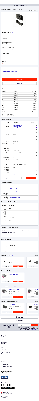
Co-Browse (4, 368)
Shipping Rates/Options (5, 352)
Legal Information (4, 355)
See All (11, 255)
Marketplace (3, 336)
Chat (3, 361)
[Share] (37, 10)
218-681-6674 (4, 364)
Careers (2, 339)
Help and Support (4, 349)
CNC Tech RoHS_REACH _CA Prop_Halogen (17, 193)
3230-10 (14, 174)
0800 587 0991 (5, 363)
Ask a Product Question (27, 235)
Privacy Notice (33, 329)
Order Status (3, 351)
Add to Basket (19, 79)
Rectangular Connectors (17, 126)
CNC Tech (3, 39)
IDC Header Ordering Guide (15, 197)
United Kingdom (4, 392)
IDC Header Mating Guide (14, 191)
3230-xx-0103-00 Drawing (15, 188)
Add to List (19, 83)
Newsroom (3, 343)
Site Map (2, 340)
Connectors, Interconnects (17, 125)
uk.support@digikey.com (6, 366)
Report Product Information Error (12, 178)
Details (18, 266)
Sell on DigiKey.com (4, 338)
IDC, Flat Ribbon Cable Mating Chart (16, 189)
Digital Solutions (4, 342)
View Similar (31, 178)
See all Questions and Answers (10, 235)
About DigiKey (3, 335)
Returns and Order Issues (5, 353)
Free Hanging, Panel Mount (5, 9)
